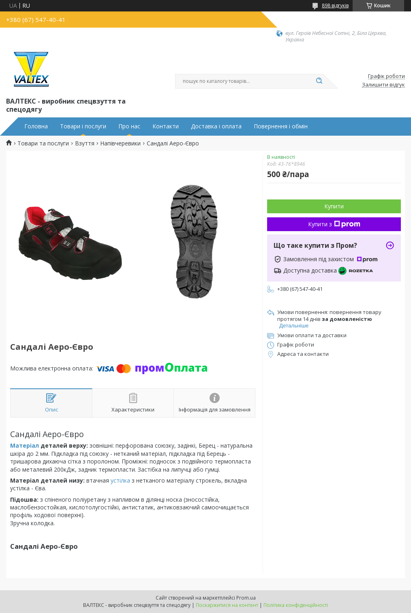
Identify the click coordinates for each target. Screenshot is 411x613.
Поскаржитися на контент (227, 605)
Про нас (129, 126)
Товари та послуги (43, 143)
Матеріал (24, 445)
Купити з (334, 224)
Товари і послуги (83, 126)
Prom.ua (246, 597)
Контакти (165, 126)
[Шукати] (319, 81)
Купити (334, 206)
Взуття (84, 143)
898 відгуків (335, 5)
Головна (36, 126)
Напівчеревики (120, 143)
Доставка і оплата (216, 126)
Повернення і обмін (281, 126)
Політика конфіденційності (295, 605)
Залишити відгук (383, 85)
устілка (120, 480)
